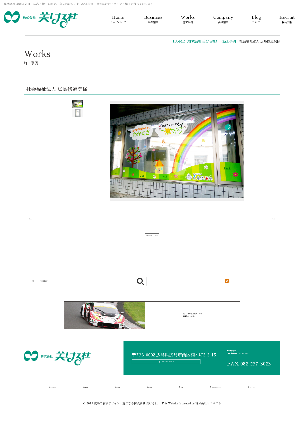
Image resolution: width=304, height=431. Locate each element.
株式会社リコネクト (208, 415)
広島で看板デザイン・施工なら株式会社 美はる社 (126, 415)
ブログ (170, 398)
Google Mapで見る (172, 371)
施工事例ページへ (152, 237)
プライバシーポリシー (205, 398)
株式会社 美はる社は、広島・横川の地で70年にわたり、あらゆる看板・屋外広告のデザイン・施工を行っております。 (80, 4)
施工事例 (144, 398)
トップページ (60, 398)
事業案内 (90, 398)
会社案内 (117, 398)
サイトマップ (245, 398)
